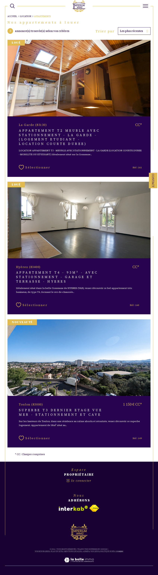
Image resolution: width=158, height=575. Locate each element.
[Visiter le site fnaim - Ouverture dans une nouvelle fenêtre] (94, 508)
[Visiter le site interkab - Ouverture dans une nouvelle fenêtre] (73, 508)
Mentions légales (72, 551)
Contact (153, 180)
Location (25, 16)
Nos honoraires (42, 551)
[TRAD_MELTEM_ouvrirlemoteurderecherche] (12, 6)
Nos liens (94, 551)
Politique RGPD (107, 551)
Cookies (119, 551)
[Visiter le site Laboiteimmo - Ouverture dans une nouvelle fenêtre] (79, 564)
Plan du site (56, 551)
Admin (86, 551)
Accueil (12, 16)
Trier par (105, 31)
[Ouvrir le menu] (145, 6)
